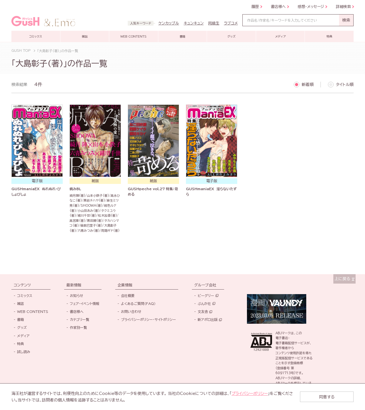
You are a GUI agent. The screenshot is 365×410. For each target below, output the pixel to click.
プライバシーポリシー (250, 393)
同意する (330, 397)
